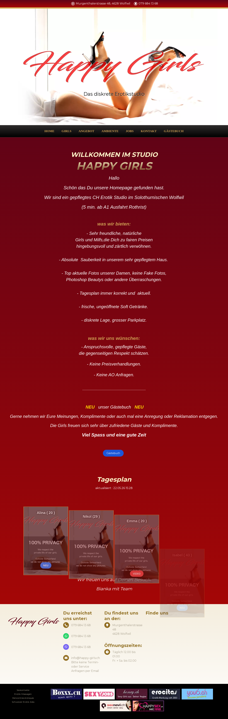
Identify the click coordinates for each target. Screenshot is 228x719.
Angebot (86, 131)
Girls (66, 131)
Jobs (130, 131)
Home (49, 131)
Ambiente (110, 131)
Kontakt (149, 131)
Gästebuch (173, 131)
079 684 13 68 (81, 636)
